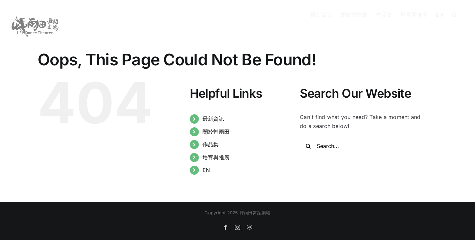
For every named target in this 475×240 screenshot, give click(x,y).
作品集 (211, 144)
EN (206, 170)
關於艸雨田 (216, 131)
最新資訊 (213, 118)
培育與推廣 (216, 157)
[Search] (308, 146)
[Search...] (363, 146)
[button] (462, 14)
